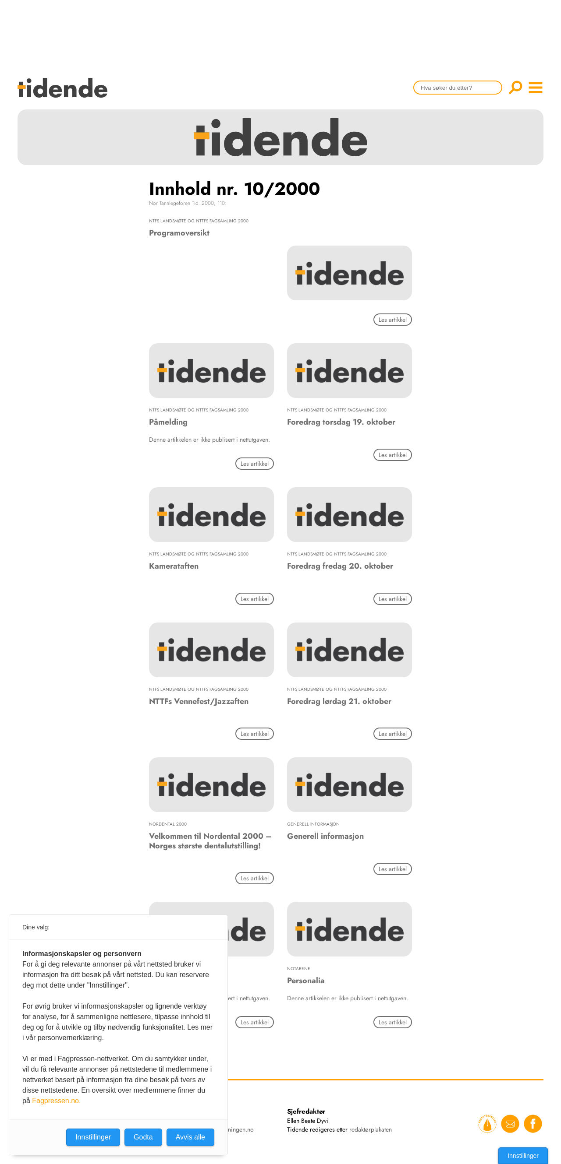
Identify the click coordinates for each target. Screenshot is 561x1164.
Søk (515, 87)
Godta (143, 1137)
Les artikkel (393, 319)
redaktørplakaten (370, 1129)
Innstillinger (523, 1155)
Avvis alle (190, 1137)
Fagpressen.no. (56, 1100)
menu (535, 87)
